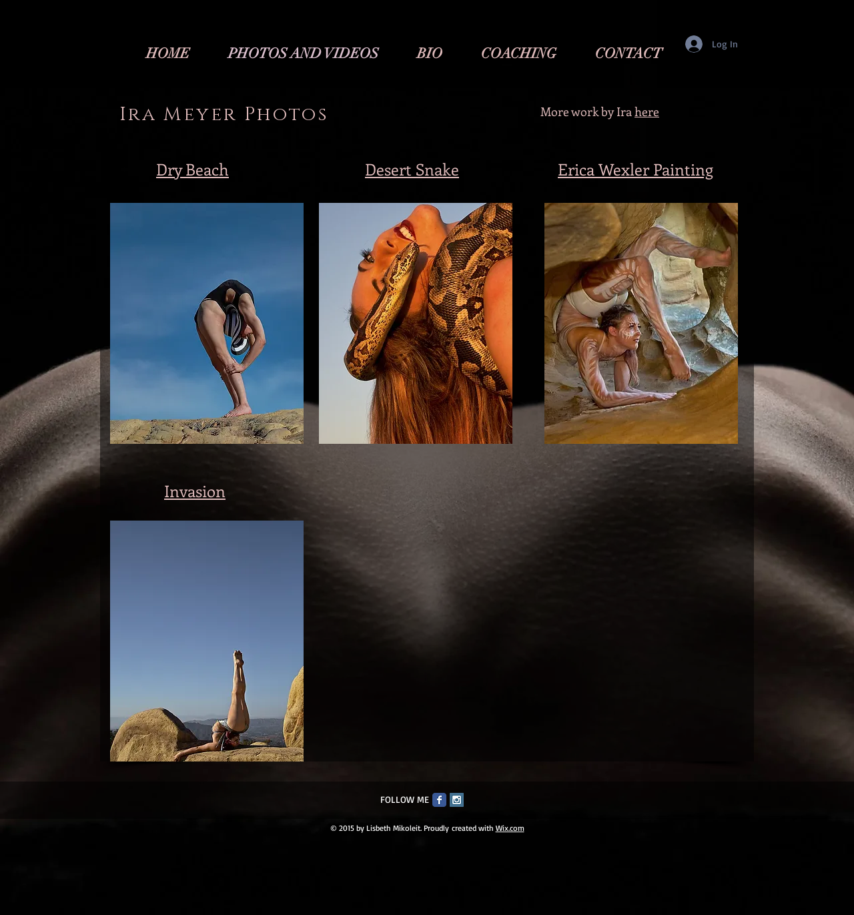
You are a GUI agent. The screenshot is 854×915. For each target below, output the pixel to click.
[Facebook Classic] (439, 800)
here (646, 111)
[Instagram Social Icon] (457, 800)
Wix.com (510, 828)
